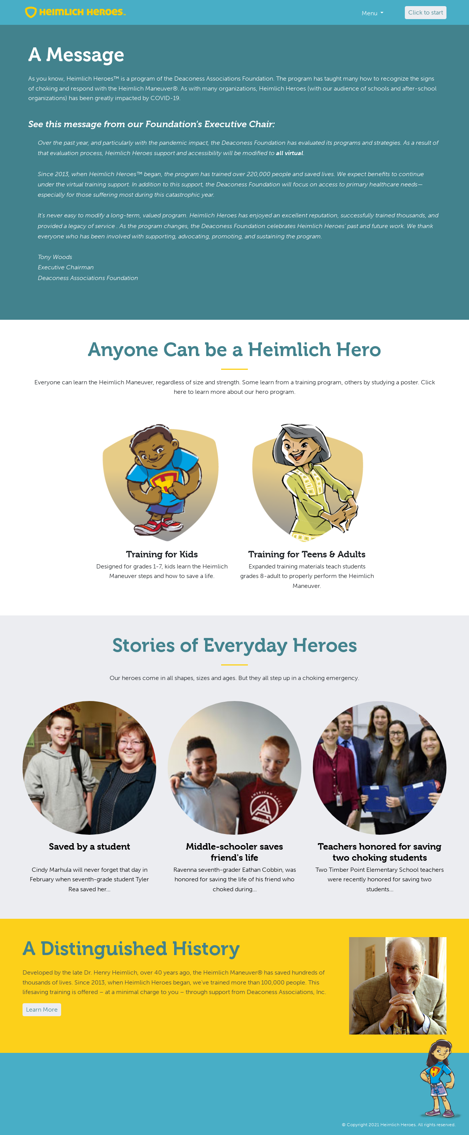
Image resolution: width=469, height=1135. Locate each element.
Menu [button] (370, 13)
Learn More (42, 1009)
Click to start (425, 12)
